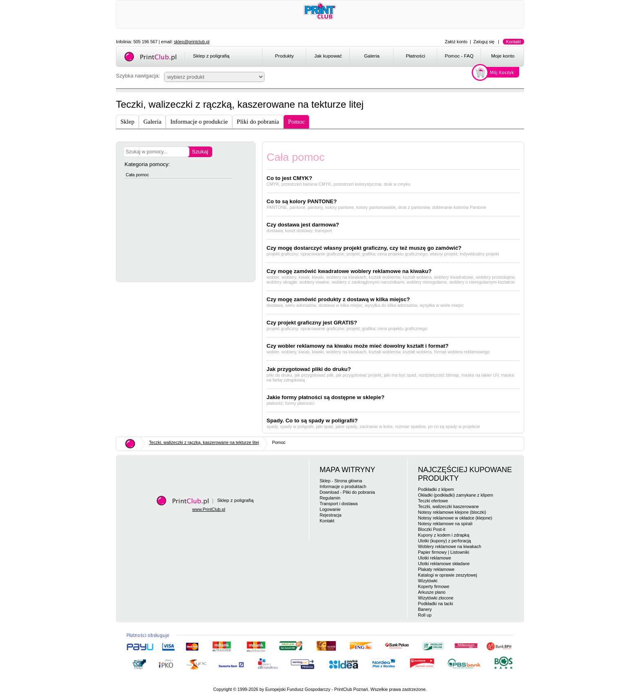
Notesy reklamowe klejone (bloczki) (452, 512)
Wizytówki (427, 580)
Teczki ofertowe (433, 500)
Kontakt (513, 41)
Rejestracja (330, 515)
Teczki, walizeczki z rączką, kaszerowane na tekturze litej (204, 442)
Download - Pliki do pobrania (347, 492)
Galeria (372, 55)
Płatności (415, 55)
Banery (425, 609)
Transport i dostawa (339, 503)
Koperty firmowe (433, 586)
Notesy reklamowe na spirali (445, 523)
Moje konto (502, 55)
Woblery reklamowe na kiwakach (449, 546)
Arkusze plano (432, 592)
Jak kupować (328, 55)
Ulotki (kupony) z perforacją (444, 540)
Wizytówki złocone (435, 597)
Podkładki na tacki (435, 603)
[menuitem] (284, 57)
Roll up (424, 615)
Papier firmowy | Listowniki (443, 552)
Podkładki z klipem (436, 489)
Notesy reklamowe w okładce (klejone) (455, 517)
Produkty (284, 55)
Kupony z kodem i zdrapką (443, 535)
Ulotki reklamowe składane (444, 563)
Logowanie (330, 509)
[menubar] (394, 57)
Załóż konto (456, 41)
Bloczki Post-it (431, 529)
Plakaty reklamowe (436, 569)
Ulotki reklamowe (434, 557)
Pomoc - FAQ (459, 55)
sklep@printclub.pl (191, 41)
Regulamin (330, 497)
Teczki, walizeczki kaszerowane (448, 506)
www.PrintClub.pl (208, 509)
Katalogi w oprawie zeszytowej (447, 575)
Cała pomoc (137, 174)
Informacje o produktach (343, 486)
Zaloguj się (484, 41)
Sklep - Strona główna (341, 480)
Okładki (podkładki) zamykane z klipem (455, 495)
